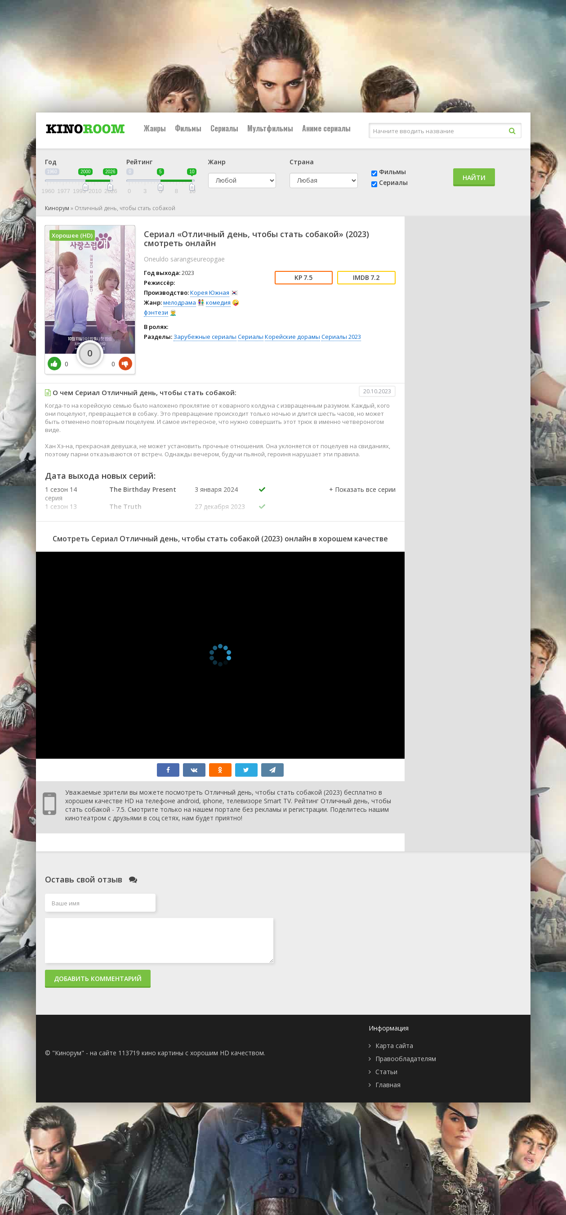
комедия (218, 302)
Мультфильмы (270, 128)
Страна (302, 162)
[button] (362, 498)
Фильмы (188, 128)
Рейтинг (139, 162)
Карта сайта (394, 1045)
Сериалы (224, 128)
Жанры (155, 128)
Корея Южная (209, 292)
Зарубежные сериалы (205, 337)
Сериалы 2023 (341, 337)
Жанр (217, 162)
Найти (474, 177)
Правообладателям (405, 1058)
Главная (388, 1084)
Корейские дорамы (292, 337)
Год (51, 162)
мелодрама (179, 302)
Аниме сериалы (326, 128)
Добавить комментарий (98, 978)
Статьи (386, 1071)
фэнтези (156, 312)
